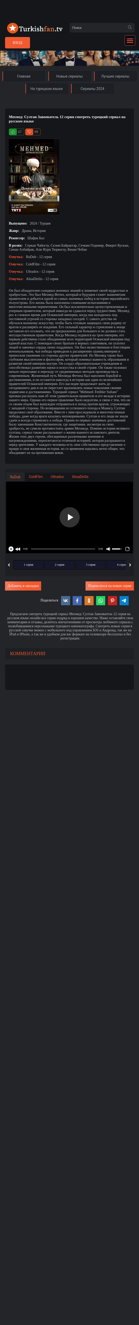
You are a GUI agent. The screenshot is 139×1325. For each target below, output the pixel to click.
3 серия (91, 564)
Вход (17, 43)
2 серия (59, 564)
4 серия (122, 564)
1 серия (28, 564)
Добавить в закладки (23, 586)
